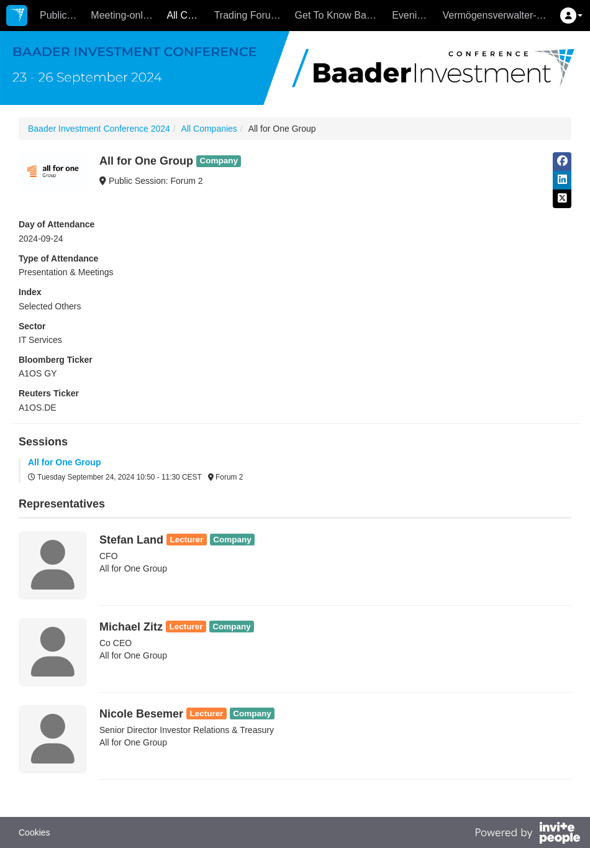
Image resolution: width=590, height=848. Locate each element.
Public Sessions (62, 15)
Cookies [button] (34, 832)
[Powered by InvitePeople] (527, 834)
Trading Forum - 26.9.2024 (251, 15)
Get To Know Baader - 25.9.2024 (340, 15)
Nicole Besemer (141, 714)
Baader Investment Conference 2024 (99, 129)
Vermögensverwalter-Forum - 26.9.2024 (497, 15)
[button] (571, 15)
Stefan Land (131, 540)
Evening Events (414, 15)
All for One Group (64, 462)
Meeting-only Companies (125, 15)
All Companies (186, 15)
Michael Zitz (131, 627)
